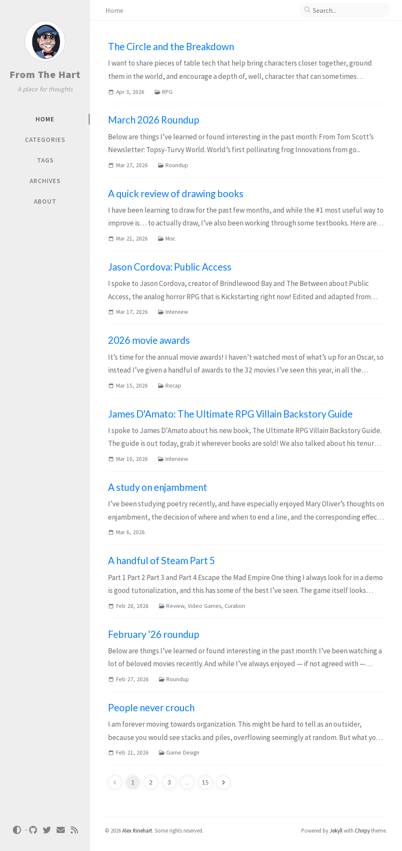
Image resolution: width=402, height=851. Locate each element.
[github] (33, 830)
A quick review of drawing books (175, 193)
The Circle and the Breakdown (171, 46)
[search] (348, 10)
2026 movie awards (149, 340)
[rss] (74, 830)
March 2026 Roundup (153, 120)
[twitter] (47, 830)
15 (205, 782)
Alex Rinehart (137, 830)
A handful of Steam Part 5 (161, 560)
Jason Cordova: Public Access (169, 267)
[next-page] (223, 782)
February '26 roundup (153, 634)
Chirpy (362, 830)
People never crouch (151, 707)
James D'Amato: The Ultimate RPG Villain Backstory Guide (230, 414)
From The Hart (45, 74)
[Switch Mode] (17, 830)
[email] (61, 830)
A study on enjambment (157, 487)
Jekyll (336, 830)
